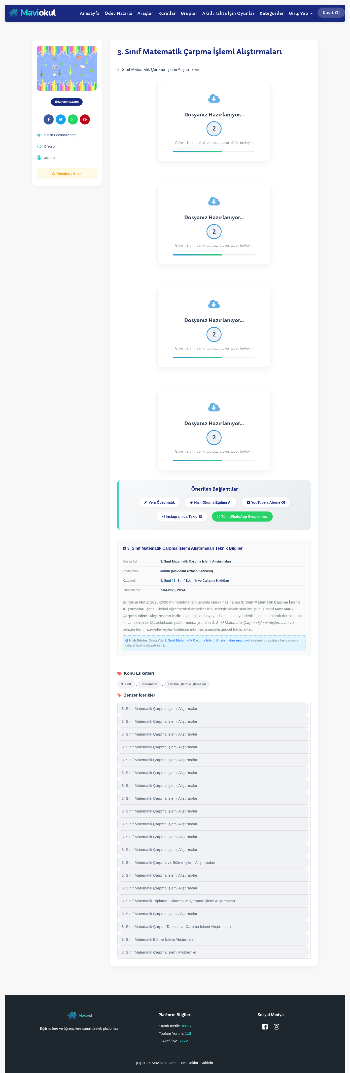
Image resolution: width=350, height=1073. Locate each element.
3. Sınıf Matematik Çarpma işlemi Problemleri (159, 952)
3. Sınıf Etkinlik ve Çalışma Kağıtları (201, 580)
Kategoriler (272, 13)
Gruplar (189, 13)
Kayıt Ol (331, 12)
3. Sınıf (165, 580)
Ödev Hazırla (118, 13)
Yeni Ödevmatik (159, 502)
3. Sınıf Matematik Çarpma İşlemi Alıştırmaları (160, 708)
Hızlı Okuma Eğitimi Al (210, 502)
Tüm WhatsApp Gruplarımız (242, 516)
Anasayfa (89, 13)
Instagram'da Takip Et (182, 516)
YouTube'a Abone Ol (266, 502)
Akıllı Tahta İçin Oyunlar (228, 13)
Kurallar (167, 13)
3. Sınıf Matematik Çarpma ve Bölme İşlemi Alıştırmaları (168, 862)
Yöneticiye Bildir (67, 174)
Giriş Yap (300, 13)
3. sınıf (126, 684)
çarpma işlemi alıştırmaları (187, 684)
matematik (149, 684)
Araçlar (145, 13)
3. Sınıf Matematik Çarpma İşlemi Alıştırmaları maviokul (207, 640)
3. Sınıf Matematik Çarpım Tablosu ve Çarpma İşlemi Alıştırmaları (176, 926)
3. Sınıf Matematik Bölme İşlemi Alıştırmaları (159, 939)
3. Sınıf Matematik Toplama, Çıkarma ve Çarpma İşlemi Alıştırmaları (178, 901)
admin (49, 158)
